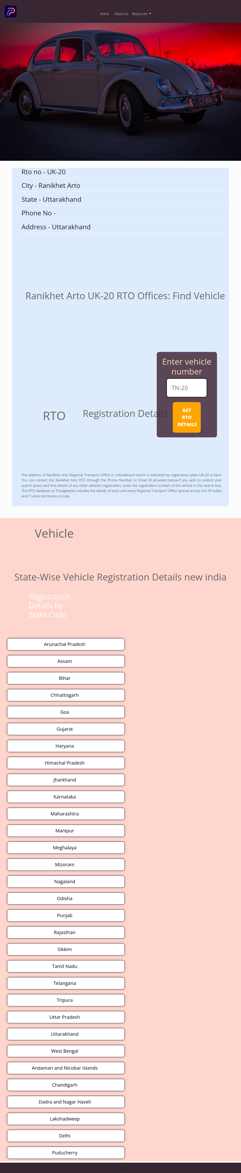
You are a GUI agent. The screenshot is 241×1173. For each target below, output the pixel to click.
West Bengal (64, 1051)
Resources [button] (140, 14)
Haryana (65, 746)
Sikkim (65, 949)
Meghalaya (65, 847)
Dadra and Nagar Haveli (65, 1102)
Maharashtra (65, 813)
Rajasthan (65, 932)
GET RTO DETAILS (187, 417)
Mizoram (64, 864)
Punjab (64, 915)
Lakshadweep (65, 1119)
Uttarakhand (65, 1034)
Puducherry (64, 1152)
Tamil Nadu (64, 966)
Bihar (65, 678)
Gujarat (64, 729)
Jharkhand (64, 780)
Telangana (64, 983)
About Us (121, 14)
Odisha (64, 898)
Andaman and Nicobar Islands (65, 1068)
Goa (64, 712)
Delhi (64, 1136)
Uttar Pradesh (64, 1017)
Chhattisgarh (65, 695)
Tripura (65, 1000)
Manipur (64, 830)
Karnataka (65, 797)
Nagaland (64, 881)
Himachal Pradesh (64, 763)
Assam (64, 661)
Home (104, 14)
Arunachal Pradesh (64, 644)
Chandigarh (64, 1085)
